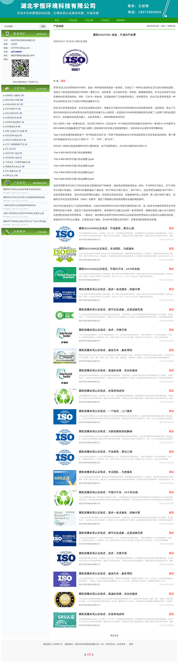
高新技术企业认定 (13, 166)
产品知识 (105, 20)
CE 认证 (9, 149)
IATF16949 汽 (11, 109)
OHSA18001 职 (12, 104)
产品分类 (89, 20)
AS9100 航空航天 (13, 122)
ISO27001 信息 (12, 153)
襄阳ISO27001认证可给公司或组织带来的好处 (24, 197)
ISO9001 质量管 (12, 95)
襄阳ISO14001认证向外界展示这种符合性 (22, 189)
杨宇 (131, 644)
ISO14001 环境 (12, 100)
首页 (57, 20)
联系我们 (121, 20)
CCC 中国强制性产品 (14, 144)
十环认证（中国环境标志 (16, 162)
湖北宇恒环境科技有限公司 (89, 240)
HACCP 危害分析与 (14, 140)
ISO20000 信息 (12, 158)
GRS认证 (9, 175)
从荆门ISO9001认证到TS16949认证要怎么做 (23, 213)
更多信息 (114, 635)
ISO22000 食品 (12, 135)
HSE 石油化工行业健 (14, 131)
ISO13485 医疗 (12, 113)
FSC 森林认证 (11, 171)
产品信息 (73, 20)
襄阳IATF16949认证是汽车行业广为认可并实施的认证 (25, 221)
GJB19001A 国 (12, 118)
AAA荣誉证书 (11, 127)
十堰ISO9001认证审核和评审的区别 (19, 205)
